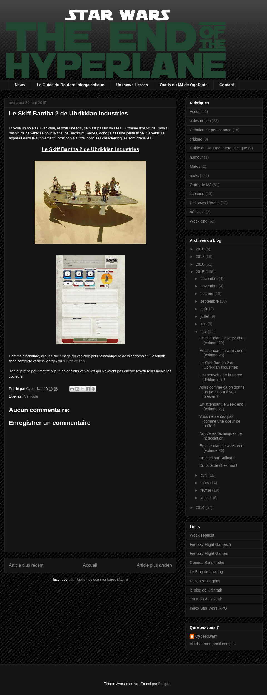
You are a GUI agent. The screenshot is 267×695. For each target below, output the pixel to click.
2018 (201, 249)
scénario (197, 193)
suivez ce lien (74, 361)
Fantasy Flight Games (209, 553)
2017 (201, 256)
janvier (206, 498)
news (194, 175)
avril (204, 475)
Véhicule (31, 396)
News (20, 85)
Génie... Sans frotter (207, 562)
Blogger (164, 684)
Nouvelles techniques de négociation (220, 435)
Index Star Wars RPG (208, 608)
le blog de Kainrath (206, 590)
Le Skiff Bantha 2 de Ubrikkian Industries (218, 365)
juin (203, 324)
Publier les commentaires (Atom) (101, 579)
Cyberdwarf (206, 636)
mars (205, 482)
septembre (210, 301)
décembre (209, 278)
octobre (207, 293)
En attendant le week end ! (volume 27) (222, 406)
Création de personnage (210, 130)
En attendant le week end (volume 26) (221, 448)
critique (196, 139)
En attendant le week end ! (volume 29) (222, 340)
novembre (209, 286)
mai (203, 331)
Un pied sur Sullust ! (216, 458)
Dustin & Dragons (205, 581)
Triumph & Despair (206, 599)
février (206, 490)
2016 (201, 264)
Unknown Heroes (132, 85)
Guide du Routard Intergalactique (218, 148)
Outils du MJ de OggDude (183, 85)
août (204, 309)
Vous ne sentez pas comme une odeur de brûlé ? (219, 421)
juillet (205, 316)
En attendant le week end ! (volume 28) (222, 353)
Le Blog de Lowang (206, 572)
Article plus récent (26, 565)
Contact (226, 85)
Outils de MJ (200, 185)
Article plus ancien (154, 565)
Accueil (90, 565)
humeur (196, 157)
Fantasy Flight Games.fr (210, 544)
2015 (201, 272)
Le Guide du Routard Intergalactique (70, 85)
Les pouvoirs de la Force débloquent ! (220, 377)
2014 (201, 507)
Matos (195, 166)
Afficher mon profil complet (213, 644)
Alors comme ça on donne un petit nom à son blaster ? (222, 392)
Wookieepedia (202, 535)
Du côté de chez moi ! (218, 465)
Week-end (198, 221)
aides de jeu (200, 121)
